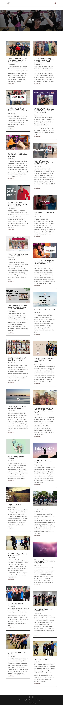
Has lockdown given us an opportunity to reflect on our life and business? (17, 307)
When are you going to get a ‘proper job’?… (44, 610)
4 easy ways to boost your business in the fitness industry (43, 360)
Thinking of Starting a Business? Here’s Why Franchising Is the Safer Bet (18, 109)
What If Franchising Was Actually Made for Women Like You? (17, 154)
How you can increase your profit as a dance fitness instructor (18, 255)
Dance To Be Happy (15, 603)
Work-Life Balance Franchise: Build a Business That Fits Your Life (44, 162)
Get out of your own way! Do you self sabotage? (17, 407)
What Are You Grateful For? (44, 310)
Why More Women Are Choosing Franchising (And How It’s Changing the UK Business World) (44, 110)
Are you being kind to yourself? (16, 457)
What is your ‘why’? (41, 659)
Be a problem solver (41, 509)
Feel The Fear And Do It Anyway (43, 461)
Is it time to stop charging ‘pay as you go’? (17, 554)
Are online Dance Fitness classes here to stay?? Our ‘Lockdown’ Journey (17, 358)
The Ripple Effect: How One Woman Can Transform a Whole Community (18, 60)
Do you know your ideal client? (16, 653)
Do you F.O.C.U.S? (14, 505)
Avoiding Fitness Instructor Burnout (44, 213)
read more (11, 83)
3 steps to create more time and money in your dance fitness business (44, 262)
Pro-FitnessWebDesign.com (35, 700)
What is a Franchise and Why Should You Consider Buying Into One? (17, 204)
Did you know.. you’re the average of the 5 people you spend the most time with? (43, 410)
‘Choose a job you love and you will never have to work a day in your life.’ (44, 561)
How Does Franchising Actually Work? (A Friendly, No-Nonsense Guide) (44, 60)
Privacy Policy (31, 703)
